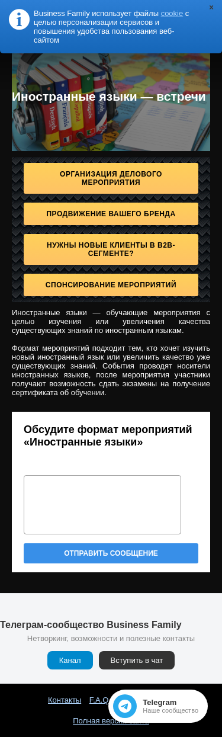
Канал (70, 660)
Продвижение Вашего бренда (110, 214)
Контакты (64, 700)
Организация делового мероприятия (111, 178)
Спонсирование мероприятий (111, 285)
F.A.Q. (100, 700)
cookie (172, 13)
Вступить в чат (137, 660)
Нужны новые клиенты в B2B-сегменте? (111, 249)
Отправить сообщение (111, 553)
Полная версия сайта (111, 720)
